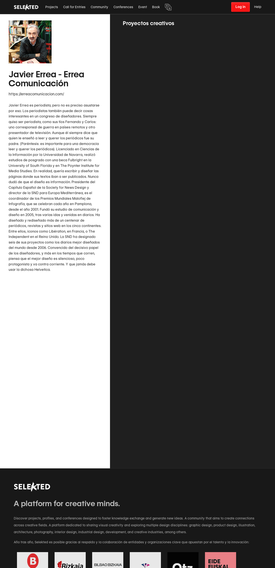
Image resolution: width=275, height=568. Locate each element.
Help (257, 7)
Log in (240, 7)
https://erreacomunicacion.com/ (36, 94)
